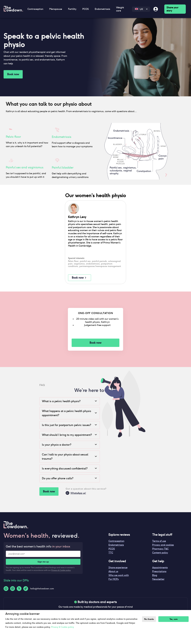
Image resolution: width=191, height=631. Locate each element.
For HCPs (113, 579)
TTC (110, 552)
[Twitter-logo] (19, 588)
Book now (13, 74)
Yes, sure (173, 619)
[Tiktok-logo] (25, 588)
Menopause (55, 9)
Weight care (120, 9)
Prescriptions (159, 571)
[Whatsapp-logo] (6, 588)
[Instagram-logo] (12, 588)
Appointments (160, 567)
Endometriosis (102, 9)
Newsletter (158, 579)
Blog (154, 575)
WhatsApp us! (76, 493)
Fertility (72, 9)
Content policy (160, 552)
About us (113, 571)
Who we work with (118, 575)
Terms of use (159, 541)
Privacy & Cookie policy (61, 570)
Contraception (35, 9)
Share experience (117, 567)
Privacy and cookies (163, 544)
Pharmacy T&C (160, 548)
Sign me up (43, 562)
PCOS (85, 9)
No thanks (149, 619)
